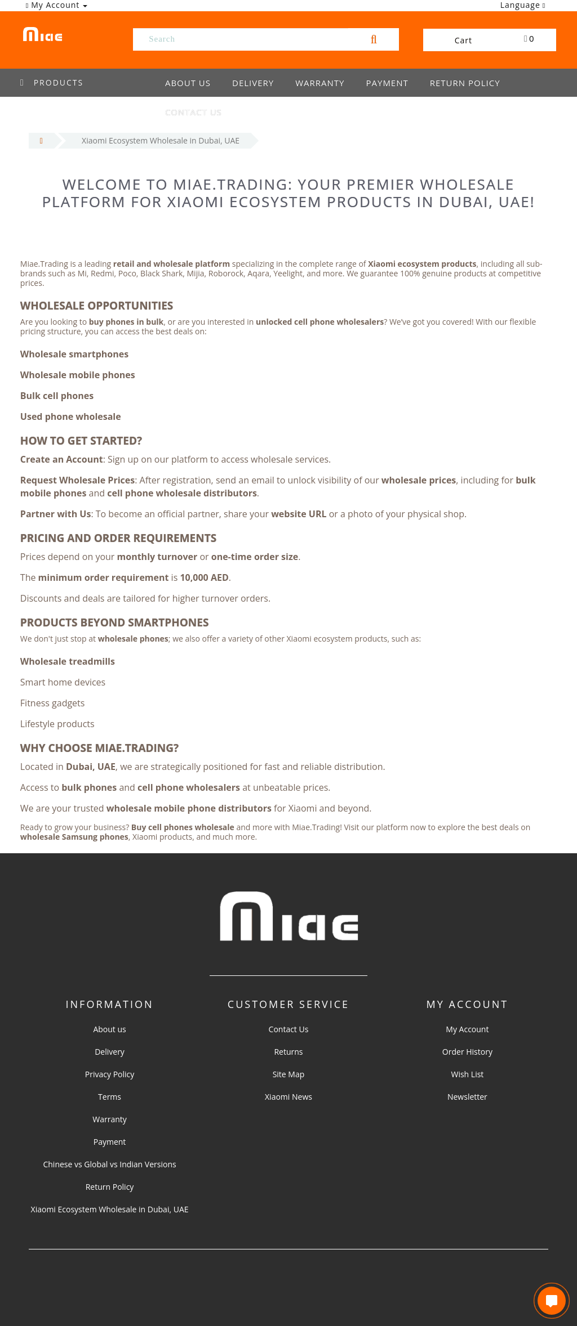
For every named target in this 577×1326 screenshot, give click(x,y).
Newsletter (467, 1096)
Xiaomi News (288, 1096)
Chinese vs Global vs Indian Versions (109, 1164)
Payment (392, 82)
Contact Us (289, 1029)
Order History (467, 1051)
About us (188, 82)
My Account (467, 1029)
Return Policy (472, 82)
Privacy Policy (109, 1074)
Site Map (289, 1074)
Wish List (467, 1074)
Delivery (255, 82)
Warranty (323, 82)
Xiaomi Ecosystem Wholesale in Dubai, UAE (110, 1209)
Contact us (193, 112)
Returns (288, 1051)
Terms (109, 1096)
